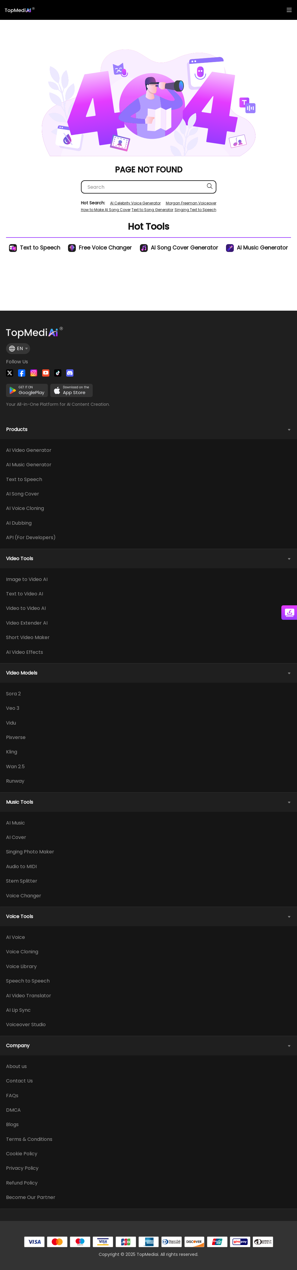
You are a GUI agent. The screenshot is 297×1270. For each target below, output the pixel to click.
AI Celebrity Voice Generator (135, 203)
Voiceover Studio (26, 1024)
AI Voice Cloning (25, 508)
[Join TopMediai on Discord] (69, 373)
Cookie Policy (21, 1153)
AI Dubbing (19, 523)
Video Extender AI (27, 623)
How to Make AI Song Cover (106, 209)
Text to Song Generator (152, 209)
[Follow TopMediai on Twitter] (9, 373)
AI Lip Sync (18, 1010)
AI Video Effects (24, 652)
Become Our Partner (30, 1197)
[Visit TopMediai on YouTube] (45, 373)
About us (16, 1066)
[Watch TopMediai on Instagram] (33, 373)
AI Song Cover (22, 494)
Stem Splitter (21, 881)
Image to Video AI (27, 579)
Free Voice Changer (100, 247)
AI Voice (15, 937)
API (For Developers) (31, 537)
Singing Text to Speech (195, 209)
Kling (11, 752)
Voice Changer (23, 896)
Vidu (11, 723)
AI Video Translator (28, 995)
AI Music (15, 823)
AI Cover (16, 837)
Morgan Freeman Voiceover (191, 203)
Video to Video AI (26, 608)
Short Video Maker (28, 637)
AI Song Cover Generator (179, 247)
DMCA (13, 1110)
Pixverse (16, 737)
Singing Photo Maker (30, 852)
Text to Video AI (24, 594)
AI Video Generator (28, 450)
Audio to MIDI (21, 866)
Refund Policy (22, 1183)
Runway (15, 781)
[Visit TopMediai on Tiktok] (57, 373)
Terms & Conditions (29, 1139)
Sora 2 (13, 694)
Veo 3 (12, 708)
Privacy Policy (22, 1168)
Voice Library (21, 966)
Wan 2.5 (15, 766)
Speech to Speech (28, 981)
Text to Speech (34, 247)
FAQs (12, 1095)
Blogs (12, 1124)
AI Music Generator (257, 247)
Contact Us (19, 1081)
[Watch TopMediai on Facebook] (21, 373)
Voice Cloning (22, 952)
